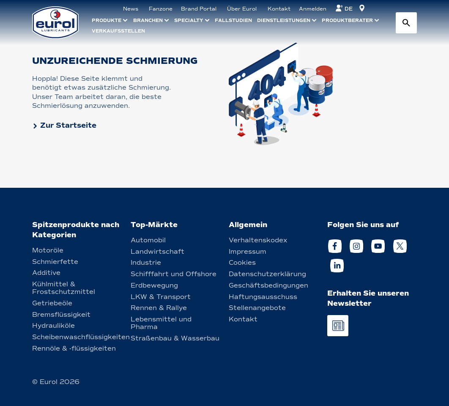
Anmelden (312, 9)
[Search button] (406, 22)
